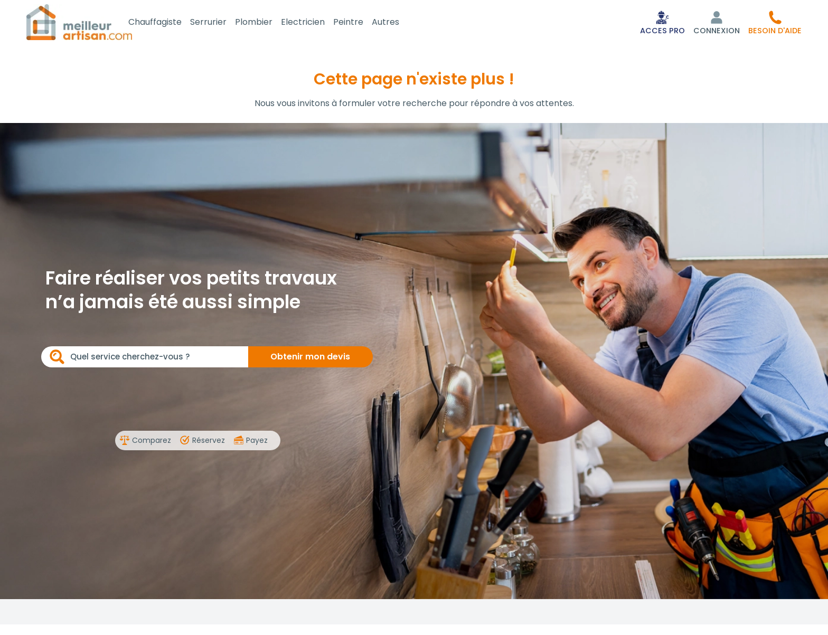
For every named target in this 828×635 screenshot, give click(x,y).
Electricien (314, 23)
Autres (397, 23)
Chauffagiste (166, 23)
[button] (775, 23)
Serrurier (220, 23)
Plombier (265, 23)
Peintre (360, 23)
